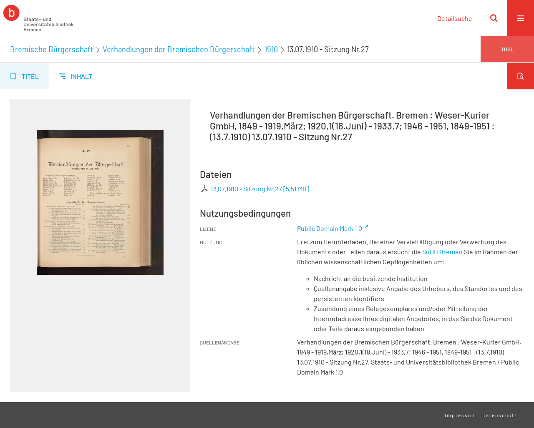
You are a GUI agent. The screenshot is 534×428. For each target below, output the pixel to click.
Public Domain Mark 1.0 (329, 228)
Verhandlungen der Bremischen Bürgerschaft (179, 49)
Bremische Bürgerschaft (51, 49)
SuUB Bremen (442, 252)
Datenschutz (499, 415)
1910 (271, 49)
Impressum (460, 415)
